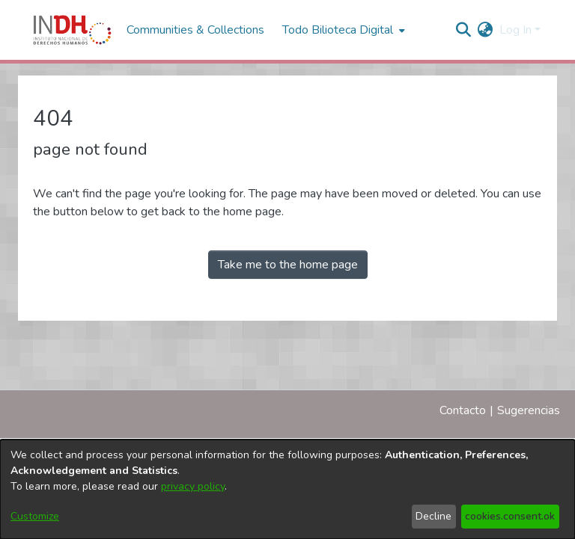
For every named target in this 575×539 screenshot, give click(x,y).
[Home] (72, 30)
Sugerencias (528, 410)
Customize (34, 516)
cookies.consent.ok (510, 516)
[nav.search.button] (463, 30)
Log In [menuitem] (515, 30)
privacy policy (193, 486)
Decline (433, 516)
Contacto (462, 410)
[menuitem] (485, 30)
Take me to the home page (288, 264)
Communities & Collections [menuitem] (195, 30)
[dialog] (287, 489)
